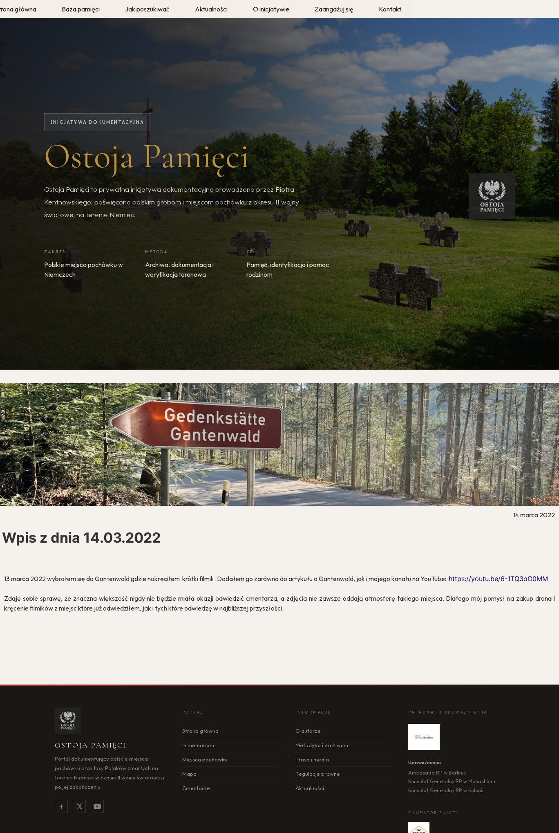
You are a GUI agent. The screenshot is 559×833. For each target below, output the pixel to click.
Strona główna (200, 730)
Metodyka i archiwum (321, 745)
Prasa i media (312, 759)
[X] (79, 806)
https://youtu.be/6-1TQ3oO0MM (498, 579)
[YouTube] (97, 806)
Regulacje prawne (317, 773)
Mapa (189, 773)
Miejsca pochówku (205, 759)
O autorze (308, 730)
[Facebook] (61, 806)
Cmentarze (196, 788)
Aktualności (309, 788)
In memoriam (198, 745)
